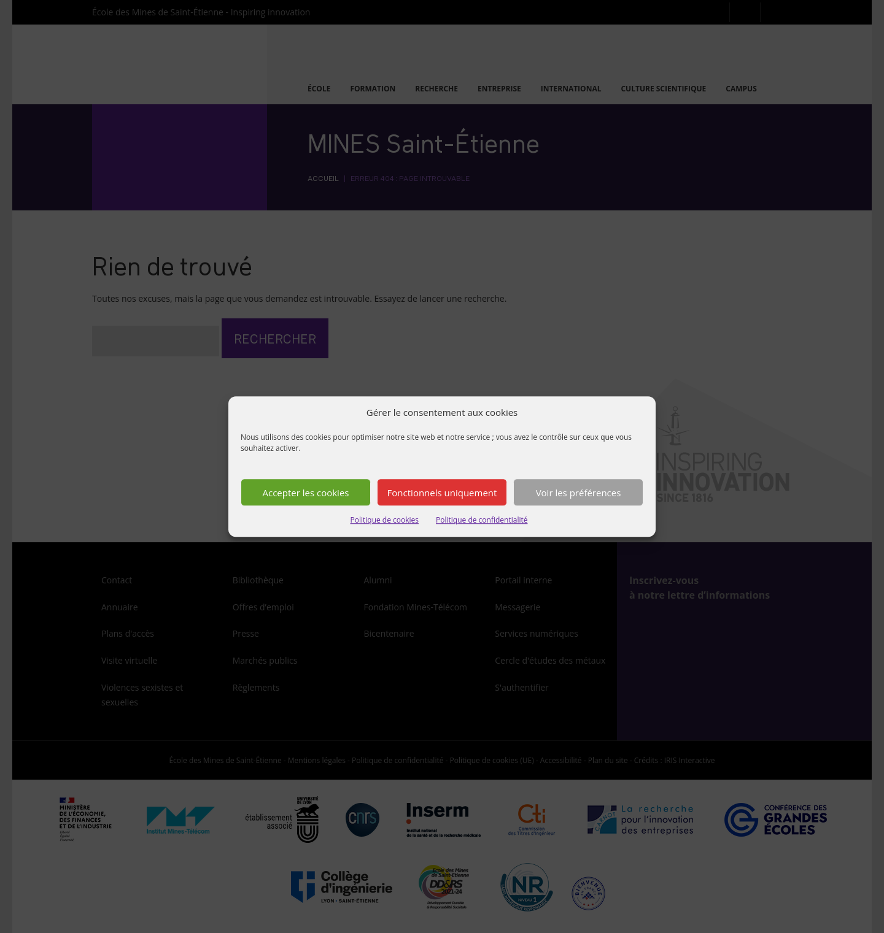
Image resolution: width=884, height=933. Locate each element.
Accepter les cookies (306, 498)
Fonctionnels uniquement (442, 498)
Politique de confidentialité (481, 526)
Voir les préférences (578, 498)
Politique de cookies (385, 526)
